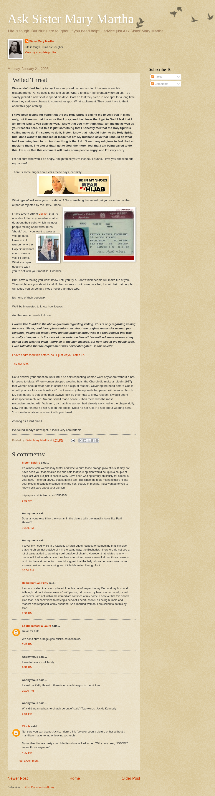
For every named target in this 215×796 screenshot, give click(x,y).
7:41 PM (27, 644)
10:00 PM (28, 690)
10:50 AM (28, 570)
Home (74, 778)
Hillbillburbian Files (35, 583)
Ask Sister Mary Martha (71, 19)
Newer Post (18, 778)
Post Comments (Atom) (39, 787)
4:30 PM (27, 752)
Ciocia (26, 726)
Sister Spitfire (31, 462)
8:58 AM (27, 500)
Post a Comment (28, 760)
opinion (44, 213)
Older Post (131, 778)
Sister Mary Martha (41, 41)
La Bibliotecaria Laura (36, 625)
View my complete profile (40, 52)
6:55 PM (27, 713)
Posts (156, 76)
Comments (159, 83)
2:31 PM (27, 613)
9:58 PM (27, 667)
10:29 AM (28, 527)
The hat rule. (20, 363)
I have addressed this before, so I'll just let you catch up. (48, 355)
